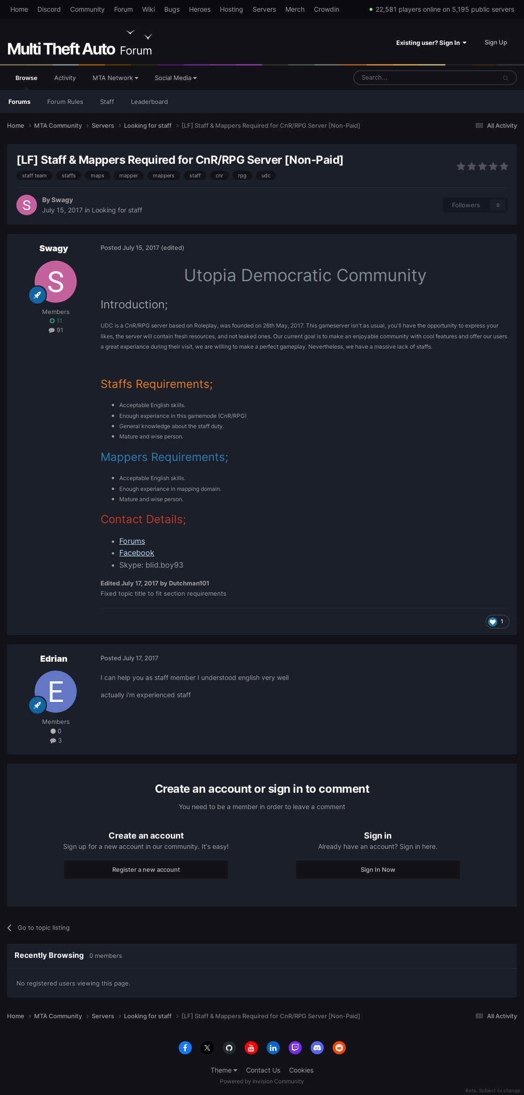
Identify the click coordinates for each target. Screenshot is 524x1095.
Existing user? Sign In (431, 42)
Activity (65, 77)
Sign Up (496, 42)
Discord (49, 9)
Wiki (148, 9)
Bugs (172, 9)
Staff (107, 101)
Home (19, 9)
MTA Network (115, 77)
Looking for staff (117, 210)
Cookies (301, 1070)
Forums (19, 101)
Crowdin (326, 9)
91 (56, 330)
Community (87, 9)
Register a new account (146, 869)
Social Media (175, 77)
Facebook (136, 552)
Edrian (53, 659)
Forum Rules (65, 101)
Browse (26, 82)
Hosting (231, 9)
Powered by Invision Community (262, 1081)
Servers (264, 9)
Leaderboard (149, 101)
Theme (224, 1070)
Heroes (200, 9)
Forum (123, 9)
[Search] (402, 77)
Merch (295, 9)
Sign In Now (378, 869)
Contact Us (263, 1070)
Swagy (62, 200)
